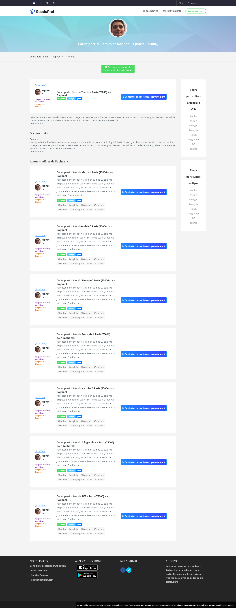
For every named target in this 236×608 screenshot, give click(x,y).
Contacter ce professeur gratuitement (143, 96)
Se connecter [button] (196, 3)
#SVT (89, 209)
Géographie (193, 139)
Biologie (193, 125)
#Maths (62, 205)
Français (193, 130)
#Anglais (73, 205)
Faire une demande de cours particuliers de (118, 69)
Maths (193, 116)
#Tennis (99, 209)
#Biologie (85, 205)
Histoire (193, 134)
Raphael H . (58, 56)
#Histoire (62, 209)
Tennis (193, 148)
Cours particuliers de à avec (85, 93)
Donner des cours (196, 11)
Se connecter (150, 11)
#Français (99, 205)
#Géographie (77, 209)
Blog (181, 3)
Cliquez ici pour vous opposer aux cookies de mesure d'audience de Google (202, 605)
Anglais (193, 120)
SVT (193, 144)
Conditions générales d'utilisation (48, 565)
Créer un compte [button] (172, 11)
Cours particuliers (39, 56)
